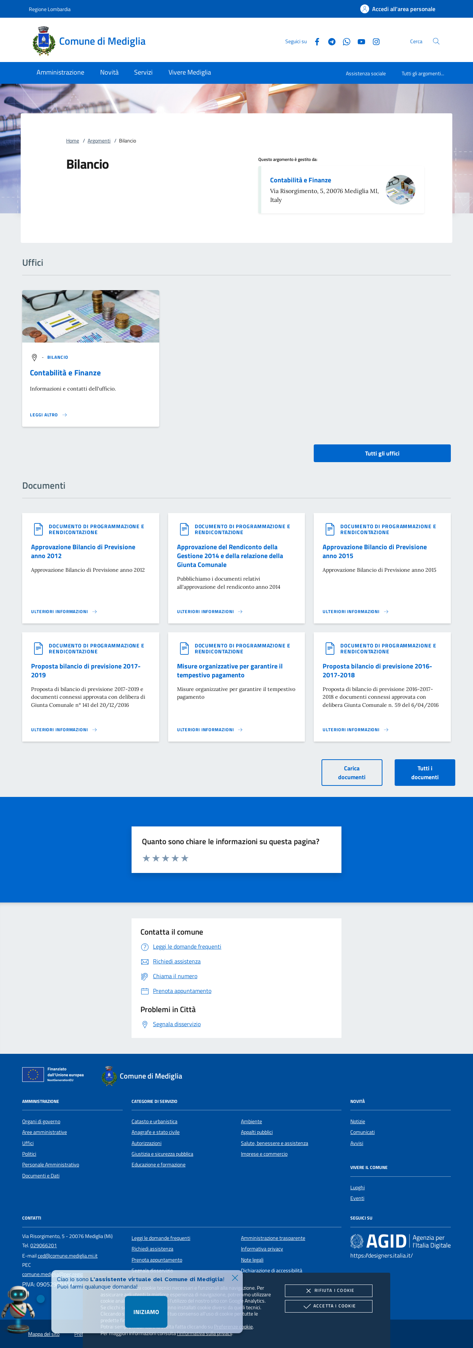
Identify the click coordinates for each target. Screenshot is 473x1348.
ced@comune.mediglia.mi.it (68, 1256)
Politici (29, 1154)
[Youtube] (358, 41)
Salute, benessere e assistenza (274, 1143)
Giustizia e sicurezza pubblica (162, 1154)
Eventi (357, 1198)
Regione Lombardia (50, 9)
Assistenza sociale (366, 73)
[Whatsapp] (343, 41)
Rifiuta (328, 1291)
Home (72, 141)
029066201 (43, 1245)
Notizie (357, 1121)
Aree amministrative (44, 1132)
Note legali (252, 1260)
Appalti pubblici (257, 1132)
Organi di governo (41, 1121)
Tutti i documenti (425, 772)
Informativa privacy (262, 1249)
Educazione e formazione (159, 1164)
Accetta (329, 1306)
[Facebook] (314, 41)
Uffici (28, 1143)
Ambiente (251, 1121)
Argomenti (99, 141)
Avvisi (356, 1143)
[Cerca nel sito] (436, 41)
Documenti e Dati (40, 1176)
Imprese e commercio (264, 1154)
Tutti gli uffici (382, 453)
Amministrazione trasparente (273, 1238)
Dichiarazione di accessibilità (271, 1270)
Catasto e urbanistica (154, 1121)
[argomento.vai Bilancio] (58, 357)
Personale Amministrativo (50, 1164)
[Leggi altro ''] (49, 415)
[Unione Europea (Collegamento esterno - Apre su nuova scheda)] (55, 1076)
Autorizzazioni (146, 1143)
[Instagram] (373, 41)
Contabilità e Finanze (300, 180)
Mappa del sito (43, 1334)
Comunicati (362, 1132)
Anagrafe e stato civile (156, 1132)
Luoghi (357, 1187)
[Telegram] (328, 41)
